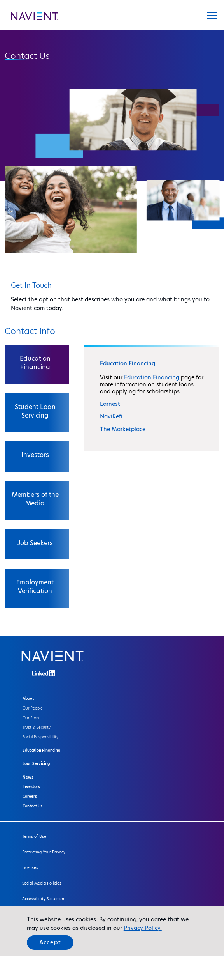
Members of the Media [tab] (35, 499)
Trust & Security (37, 727)
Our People (33, 708)
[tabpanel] (151, 398)
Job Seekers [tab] (35, 542)
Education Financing (151, 377)
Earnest (110, 404)
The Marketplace (122, 429)
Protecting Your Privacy (43, 852)
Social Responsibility (40, 737)
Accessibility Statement (44, 898)
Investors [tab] (35, 454)
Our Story (31, 718)
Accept (50, 942)
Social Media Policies (41, 883)
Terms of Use (34, 836)
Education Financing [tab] (35, 363)
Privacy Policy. (143, 928)
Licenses (30, 867)
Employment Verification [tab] (35, 586)
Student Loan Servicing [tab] (35, 411)
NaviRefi (111, 416)
